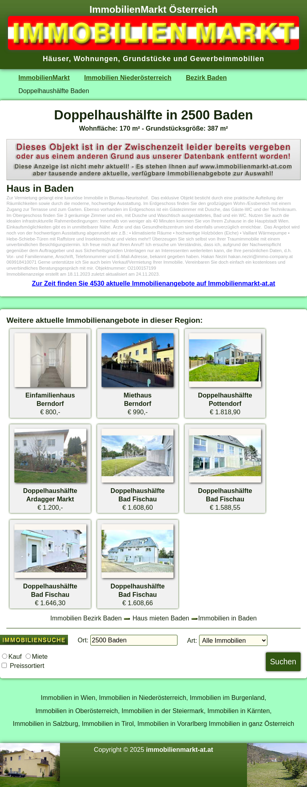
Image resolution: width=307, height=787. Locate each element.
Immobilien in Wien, (69, 697)
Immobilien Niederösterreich (127, 77)
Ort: (83, 640)
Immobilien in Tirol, (109, 723)
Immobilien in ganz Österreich (251, 723)
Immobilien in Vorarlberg (172, 723)
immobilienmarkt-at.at (179, 749)
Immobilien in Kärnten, (239, 710)
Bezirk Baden (206, 77)
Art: (192, 640)
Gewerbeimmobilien (227, 59)
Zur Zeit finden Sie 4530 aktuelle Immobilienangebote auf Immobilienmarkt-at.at (153, 283)
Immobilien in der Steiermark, (163, 710)
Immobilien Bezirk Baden (86, 618)
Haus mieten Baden (160, 618)
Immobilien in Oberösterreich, (78, 710)
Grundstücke (147, 59)
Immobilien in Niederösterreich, (143, 697)
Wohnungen (96, 59)
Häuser (56, 59)
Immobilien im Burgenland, (228, 697)
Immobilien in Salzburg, (46, 723)
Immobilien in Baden (227, 618)
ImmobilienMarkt (44, 77)
